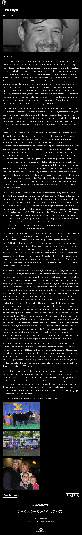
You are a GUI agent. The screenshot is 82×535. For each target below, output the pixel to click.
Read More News (10, 495)
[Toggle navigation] (77, 3)
